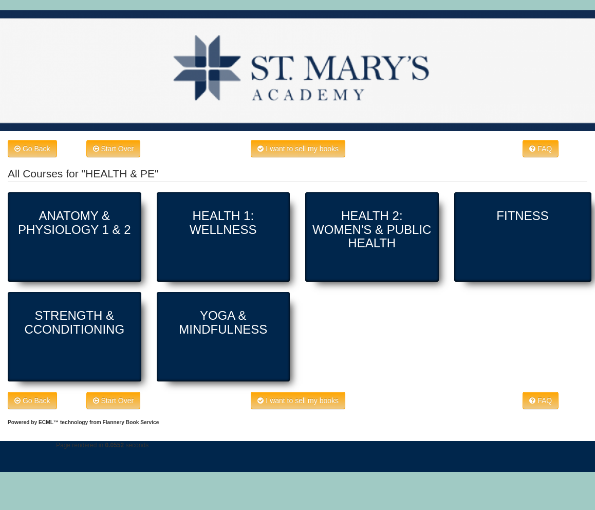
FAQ (540, 148)
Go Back (32, 148)
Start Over (113, 148)
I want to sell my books (298, 148)
